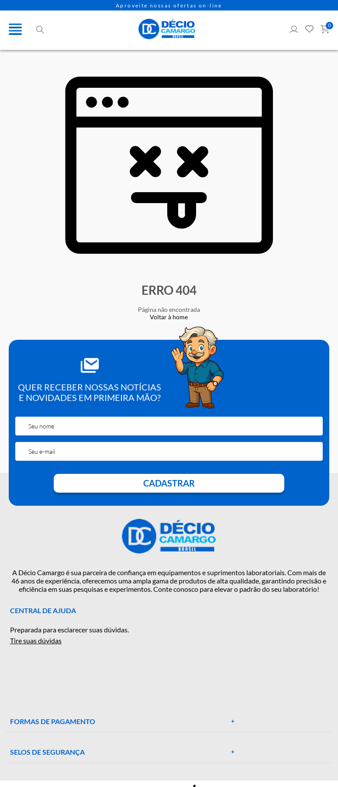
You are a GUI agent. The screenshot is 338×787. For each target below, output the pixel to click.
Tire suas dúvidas (36, 640)
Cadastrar (169, 483)
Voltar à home (169, 317)
